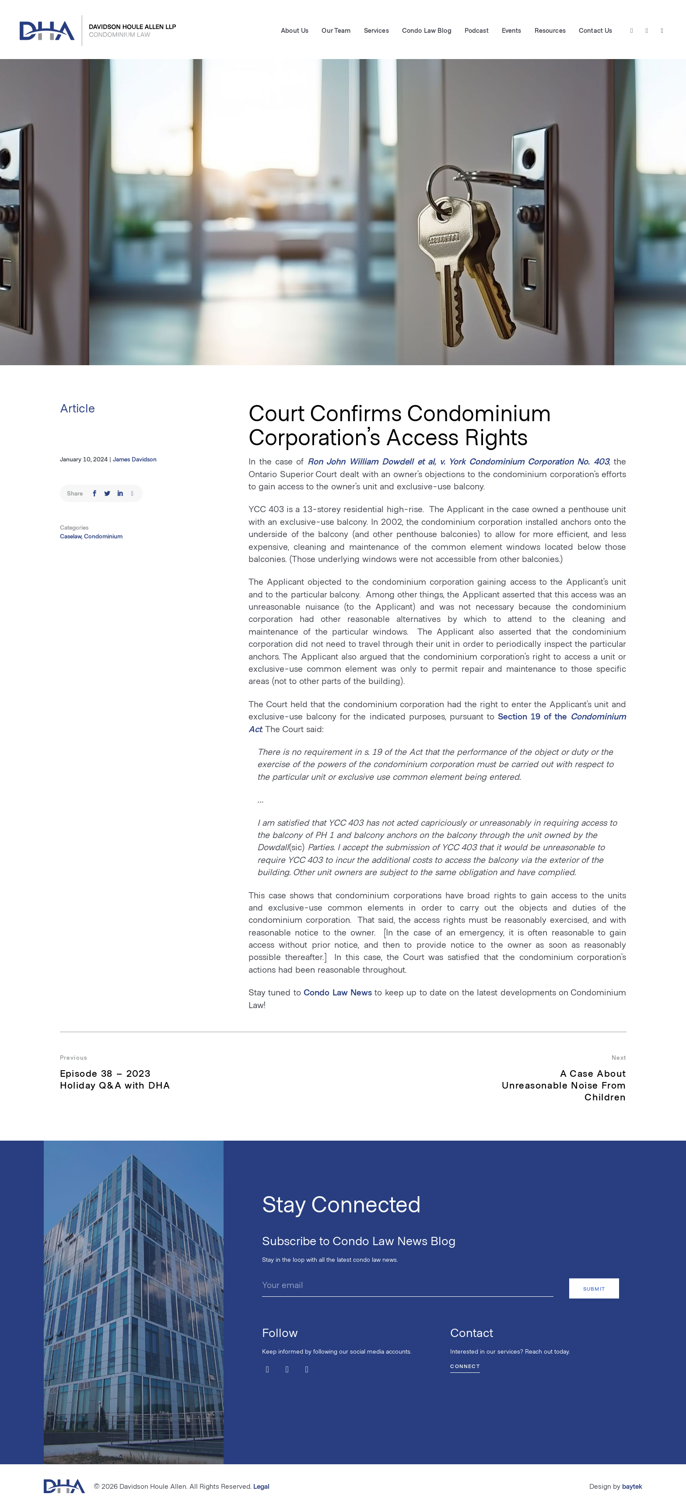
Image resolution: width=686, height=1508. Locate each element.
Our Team (335, 31)
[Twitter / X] (630, 31)
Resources (548, 31)
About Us (294, 31)
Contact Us (594, 31)
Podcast (475, 31)
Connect (465, 1364)
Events (510, 31)
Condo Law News (338, 992)
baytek (632, 1486)
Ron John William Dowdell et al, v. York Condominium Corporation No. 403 (458, 461)
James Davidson (135, 459)
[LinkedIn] (661, 31)
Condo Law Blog (425, 31)
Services (375, 31)
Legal (261, 1486)
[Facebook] (646, 31)
